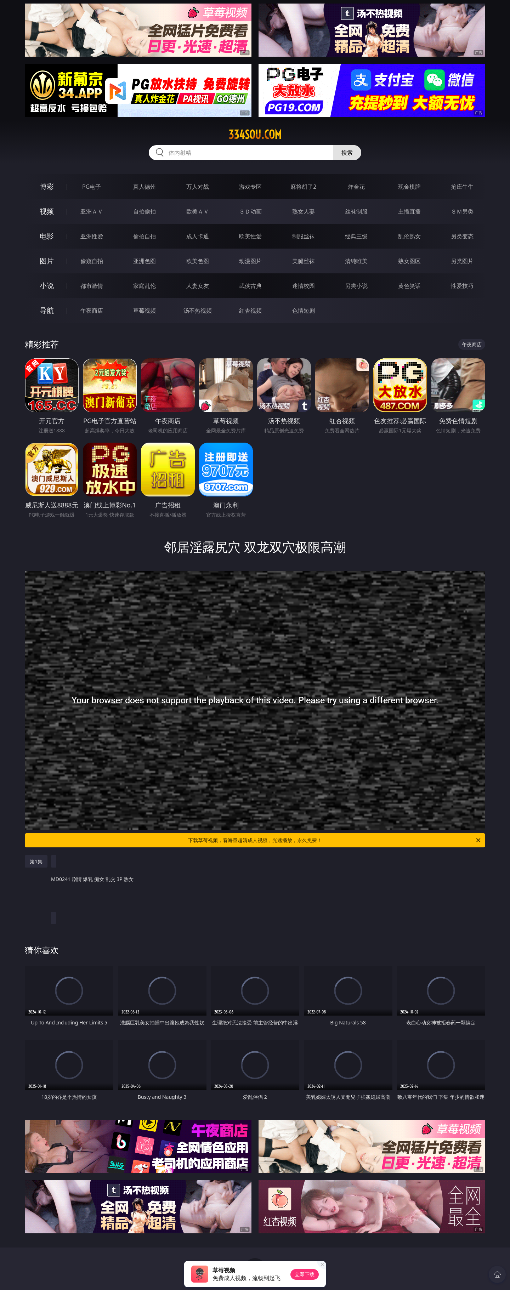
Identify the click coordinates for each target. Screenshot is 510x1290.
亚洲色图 (144, 261)
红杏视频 (250, 310)
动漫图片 (250, 261)
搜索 (347, 153)
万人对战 (197, 187)
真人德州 (144, 187)
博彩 (47, 186)
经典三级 (356, 236)
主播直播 (409, 211)
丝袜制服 (356, 211)
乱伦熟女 (409, 236)
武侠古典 (250, 286)
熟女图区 (409, 261)
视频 (47, 211)
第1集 (36, 861)
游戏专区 (250, 187)
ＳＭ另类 (462, 211)
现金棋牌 (409, 187)
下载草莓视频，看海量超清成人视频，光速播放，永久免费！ (335, 840)
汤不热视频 (197, 310)
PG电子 (91, 187)
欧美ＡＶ (197, 211)
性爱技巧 (462, 286)
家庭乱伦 (144, 286)
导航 (47, 310)
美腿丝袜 (303, 261)
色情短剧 (303, 310)
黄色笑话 (409, 286)
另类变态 (462, 236)
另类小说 (356, 286)
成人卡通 (197, 236)
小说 (47, 285)
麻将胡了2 (303, 187)
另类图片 (462, 261)
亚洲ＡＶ (91, 211)
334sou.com (255, 134)
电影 (47, 236)
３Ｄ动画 (250, 211)
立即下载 (304, 1274)
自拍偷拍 (144, 211)
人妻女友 (197, 286)
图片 (47, 261)
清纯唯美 (356, 261)
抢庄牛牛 (462, 187)
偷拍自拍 (144, 236)
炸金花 (356, 187)
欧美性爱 (250, 236)
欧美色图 (197, 261)
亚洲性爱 (91, 236)
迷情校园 (303, 286)
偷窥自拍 (91, 261)
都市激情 (91, 286)
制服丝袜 (303, 236)
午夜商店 (91, 310)
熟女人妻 (303, 211)
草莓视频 (144, 310)
